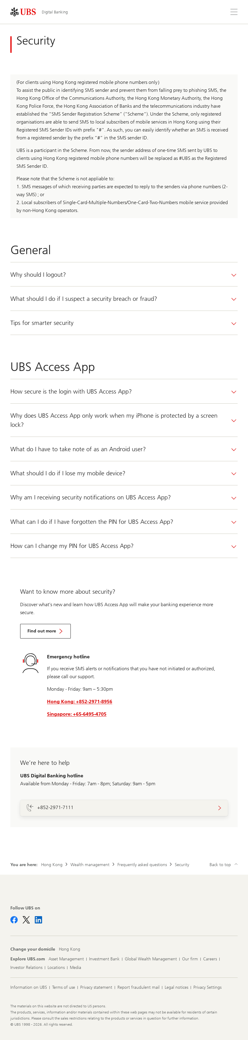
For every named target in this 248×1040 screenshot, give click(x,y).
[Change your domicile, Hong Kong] (69, 949)
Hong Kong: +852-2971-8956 (79, 701)
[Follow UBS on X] (26, 919)
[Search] (219, 12)
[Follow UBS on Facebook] (14, 919)
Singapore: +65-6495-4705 (76, 714)
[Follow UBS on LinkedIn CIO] (38, 919)
